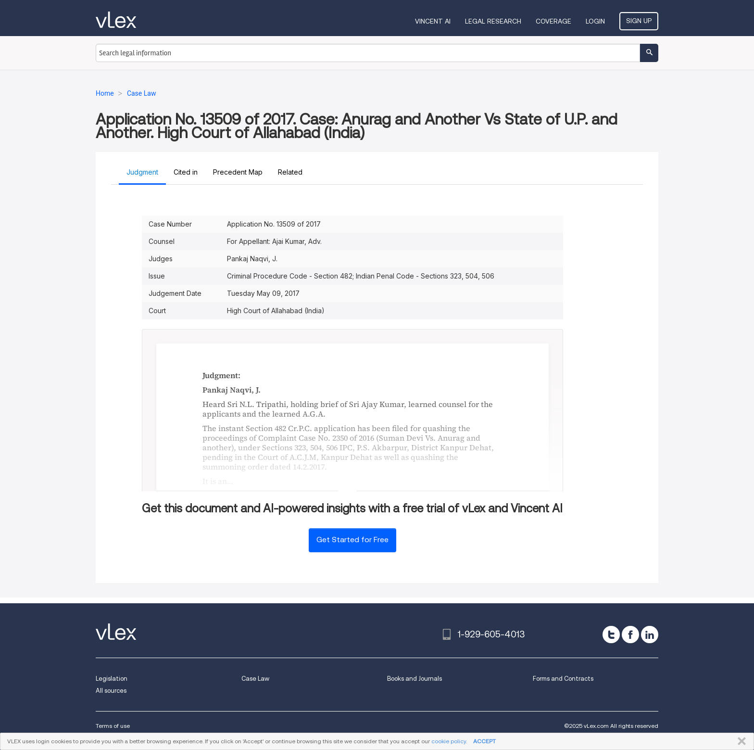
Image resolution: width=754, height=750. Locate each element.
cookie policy (448, 741)
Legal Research (493, 21)
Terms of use (113, 726)
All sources (111, 690)
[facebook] (630, 634)
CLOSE (739, 741)
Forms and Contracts (563, 678)
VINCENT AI (433, 21)
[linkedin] (649, 634)
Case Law (255, 678)
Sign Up (639, 21)
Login (595, 21)
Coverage (553, 21)
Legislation (111, 678)
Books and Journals (414, 678)
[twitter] (611, 634)
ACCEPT (484, 741)
